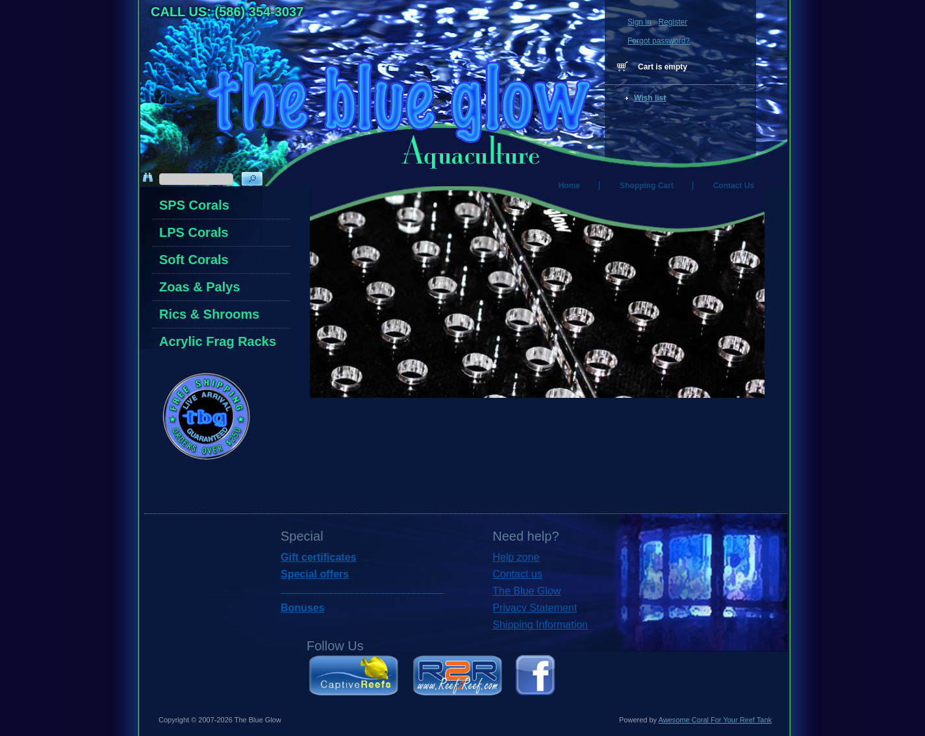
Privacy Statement (534, 607)
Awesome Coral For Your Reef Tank (715, 720)
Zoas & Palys (199, 287)
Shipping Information (540, 624)
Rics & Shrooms (209, 314)
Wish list (650, 98)
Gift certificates (318, 557)
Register (672, 22)
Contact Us (733, 185)
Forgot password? (658, 40)
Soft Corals (194, 259)
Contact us (517, 574)
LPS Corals (194, 232)
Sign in (639, 22)
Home (569, 185)
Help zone (515, 557)
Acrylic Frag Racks (217, 341)
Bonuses (303, 607)
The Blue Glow (526, 590)
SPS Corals (194, 205)
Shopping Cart (647, 185)
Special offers (315, 574)
